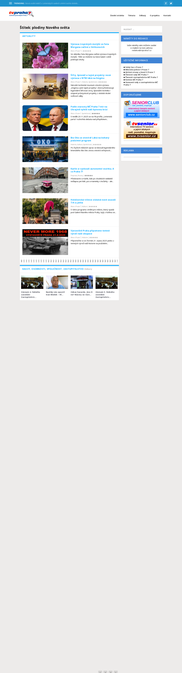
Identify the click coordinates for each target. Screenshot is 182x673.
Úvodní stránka (117, 12)
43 (105, 259)
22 (53, 259)
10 (24, 259)
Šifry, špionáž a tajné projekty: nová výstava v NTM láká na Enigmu (91, 73)
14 (33, 259)
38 (92, 259)
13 (31, 259)
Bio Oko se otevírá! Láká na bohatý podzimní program (90, 135)
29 (70, 259)
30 (73, 259)
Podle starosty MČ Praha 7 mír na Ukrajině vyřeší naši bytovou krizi (89, 104)
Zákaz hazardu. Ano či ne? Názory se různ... (82, 289)
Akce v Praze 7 (76, 47)
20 (48, 259)
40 (97, 259)
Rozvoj (80, 172)
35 (85, 259)
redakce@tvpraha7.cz (141, 46)
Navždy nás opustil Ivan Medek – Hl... (55, 289)
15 (36, 259)
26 (63, 259)
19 (46, 259)
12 (29, 259)
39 (95, 259)
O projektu (155, 12)
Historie (85, 78)
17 (41, 259)
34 (83, 259)
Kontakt (167, 12)
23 (56, 259)
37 (90, 259)
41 (100, 259)
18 (43, 259)
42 (102, 259)
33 (80, 259)
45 (110, 259)
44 (107, 259)
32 (78, 259)
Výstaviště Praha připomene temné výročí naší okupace (90, 228)
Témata (131, 12)
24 (58, 259)
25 (60, 259)
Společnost (93, 78)
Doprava (74, 172)
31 (75, 259)
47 (115, 259)
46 (112, 259)
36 (88, 259)
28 (68, 259)
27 (65, 259)
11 (26, 259)
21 (51, 259)
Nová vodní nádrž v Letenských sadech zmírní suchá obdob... (52, 3)
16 (38, 259)
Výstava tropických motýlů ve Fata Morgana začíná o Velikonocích (90, 41)
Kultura (79, 141)
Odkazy (142, 12)
